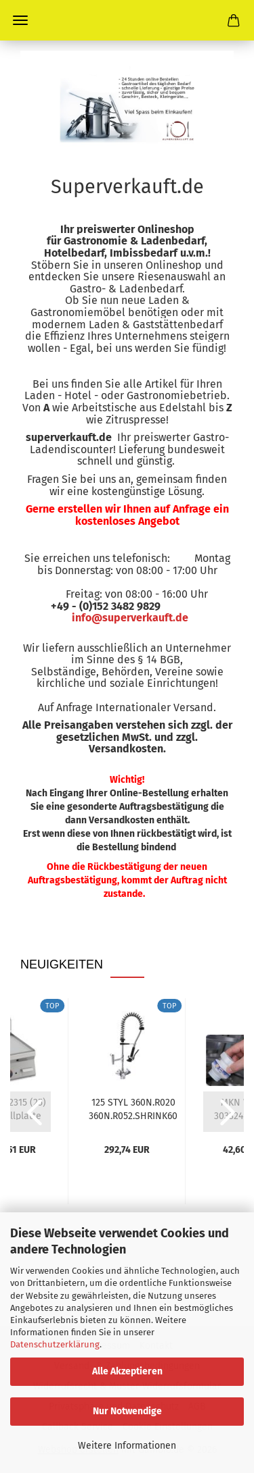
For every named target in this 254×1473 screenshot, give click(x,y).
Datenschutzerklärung (55, 1344)
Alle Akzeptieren (127, 1371)
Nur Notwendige (127, 1411)
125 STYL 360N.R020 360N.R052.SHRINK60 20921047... (133, 1108)
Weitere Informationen (127, 1445)
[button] (30, 1111)
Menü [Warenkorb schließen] (20, 20)
